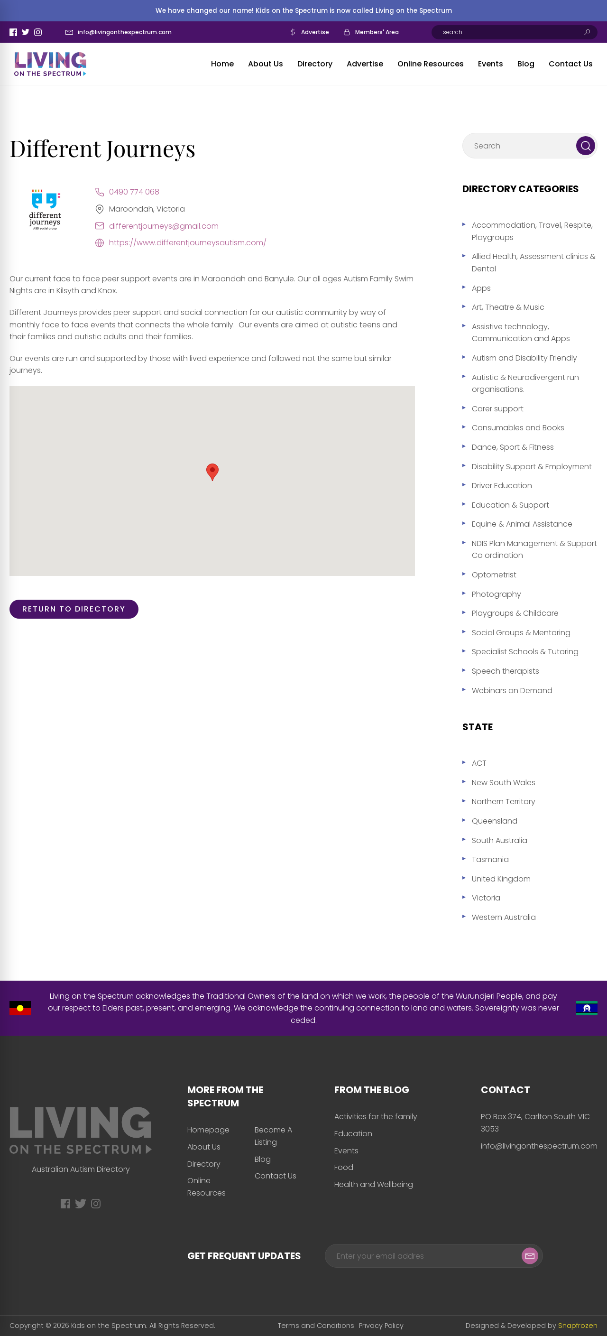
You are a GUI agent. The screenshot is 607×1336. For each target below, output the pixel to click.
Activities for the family (375, 1116)
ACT (479, 763)
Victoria (486, 897)
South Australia (499, 840)
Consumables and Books (518, 427)
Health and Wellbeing (373, 1184)
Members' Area (377, 32)
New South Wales (503, 782)
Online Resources (430, 63)
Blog (525, 63)
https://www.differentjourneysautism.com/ (188, 242)
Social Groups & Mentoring (521, 632)
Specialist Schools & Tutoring (525, 651)
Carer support (498, 408)
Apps (481, 288)
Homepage (208, 1129)
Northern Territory (503, 801)
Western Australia (504, 917)
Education (353, 1133)
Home (222, 63)
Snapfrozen (578, 1325)
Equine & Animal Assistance (522, 524)
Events (490, 63)
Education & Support (510, 505)
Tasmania (490, 859)
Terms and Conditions (316, 1325)
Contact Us (571, 63)
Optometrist (494, 574)
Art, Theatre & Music (508, 307)
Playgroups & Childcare (515, 613)
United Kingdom (501, 878)
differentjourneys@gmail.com (164, 226)
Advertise (315, 32)
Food (343, 1167)
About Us (265, 63)
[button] (212, 472)
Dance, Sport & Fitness (513, 447)
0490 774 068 (134, 191)
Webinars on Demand (512, 690)
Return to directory (74, 608)
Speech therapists (505, 671)
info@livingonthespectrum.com (125, 32)
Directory (314, 63)
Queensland (494, 821)
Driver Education (502, 485)
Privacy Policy (381, 1325)
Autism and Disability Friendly (524, 358)
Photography (496, 594)
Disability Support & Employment (532, 466)
